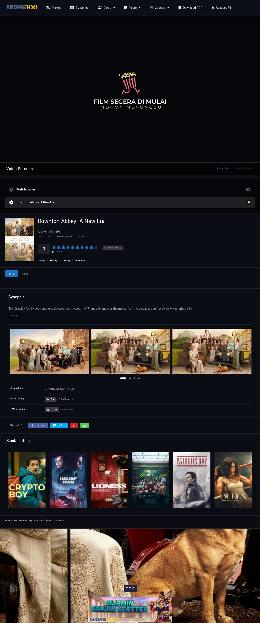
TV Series (78, 8)
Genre (103, 8)
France (14, 315)
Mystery (66, 260)
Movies (53, 8)
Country (157, 8)
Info (11, 274)
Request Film (222, 8)
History (53, 260)
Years (130, 8)
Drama (41, 260)
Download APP (190, 8)
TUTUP (130, 588)
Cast (25, 274)
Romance (80, 260)
